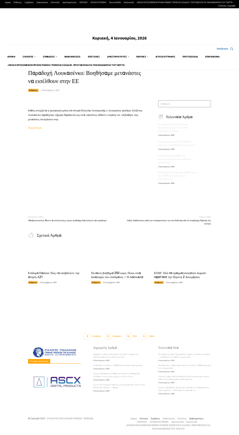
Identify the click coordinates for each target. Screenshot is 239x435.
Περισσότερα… (35, 128)
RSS (135, 335)
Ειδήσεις (33, 90)
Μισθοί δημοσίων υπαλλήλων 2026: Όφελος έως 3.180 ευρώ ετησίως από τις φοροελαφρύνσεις (177, 175)
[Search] (207, 103)
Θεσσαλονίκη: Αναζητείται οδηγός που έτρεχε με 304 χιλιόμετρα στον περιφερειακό (184, 366)
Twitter (153, 335)
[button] (226, 48)
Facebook (95, 335)
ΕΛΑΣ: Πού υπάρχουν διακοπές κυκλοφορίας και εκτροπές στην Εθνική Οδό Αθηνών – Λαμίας (119, 385)
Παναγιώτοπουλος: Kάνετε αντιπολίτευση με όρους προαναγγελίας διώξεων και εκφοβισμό (67, 220)
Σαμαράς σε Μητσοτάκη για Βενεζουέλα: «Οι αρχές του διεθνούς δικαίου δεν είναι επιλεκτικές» (116, 355)
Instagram (116, 335)
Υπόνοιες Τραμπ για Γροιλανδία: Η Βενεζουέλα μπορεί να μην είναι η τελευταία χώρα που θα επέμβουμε (183, 377)
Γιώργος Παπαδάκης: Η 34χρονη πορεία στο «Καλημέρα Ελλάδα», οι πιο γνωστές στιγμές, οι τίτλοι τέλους (116, 374)
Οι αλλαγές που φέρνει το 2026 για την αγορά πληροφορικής (118, 364)
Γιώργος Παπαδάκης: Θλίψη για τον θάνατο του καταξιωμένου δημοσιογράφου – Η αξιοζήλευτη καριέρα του (183, 388)
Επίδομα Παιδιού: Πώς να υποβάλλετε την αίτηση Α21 (54, 274)
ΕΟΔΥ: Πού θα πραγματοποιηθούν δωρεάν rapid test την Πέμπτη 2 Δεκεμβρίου (180, 274)
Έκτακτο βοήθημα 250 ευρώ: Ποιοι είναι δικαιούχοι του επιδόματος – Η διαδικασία (117, 274)
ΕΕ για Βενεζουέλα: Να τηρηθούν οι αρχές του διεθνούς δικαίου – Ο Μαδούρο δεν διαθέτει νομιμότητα (184, 355)
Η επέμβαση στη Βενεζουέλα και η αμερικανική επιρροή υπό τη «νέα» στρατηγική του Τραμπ (173, 128)
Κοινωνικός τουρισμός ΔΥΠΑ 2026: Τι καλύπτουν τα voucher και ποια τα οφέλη (176, 143)
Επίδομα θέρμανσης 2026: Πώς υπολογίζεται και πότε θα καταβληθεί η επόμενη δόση (175, 159)
